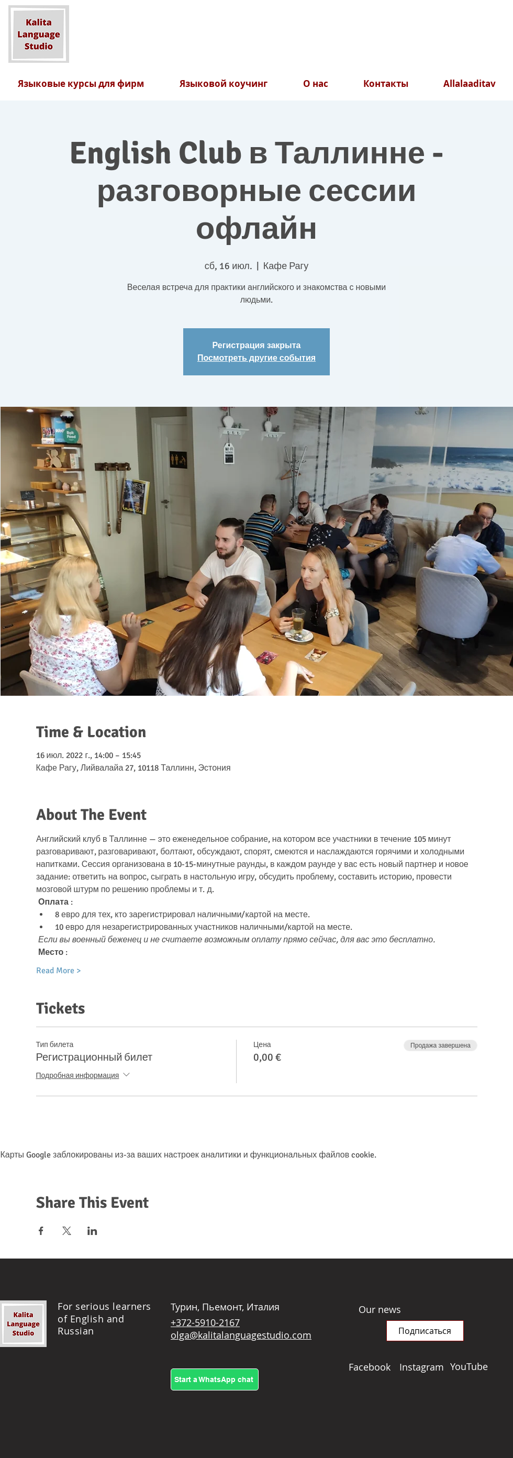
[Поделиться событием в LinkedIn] (92, 1231)
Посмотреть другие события (256, 358)
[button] (425, 1330)
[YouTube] (475, 1366)
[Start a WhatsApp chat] (215, 1379)
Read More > (58, 970)
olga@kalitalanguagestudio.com (241, 1335)
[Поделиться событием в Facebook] (41, 1231)
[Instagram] (424, 1366)
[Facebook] (374, 1366)
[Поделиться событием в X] (67, 1231)
